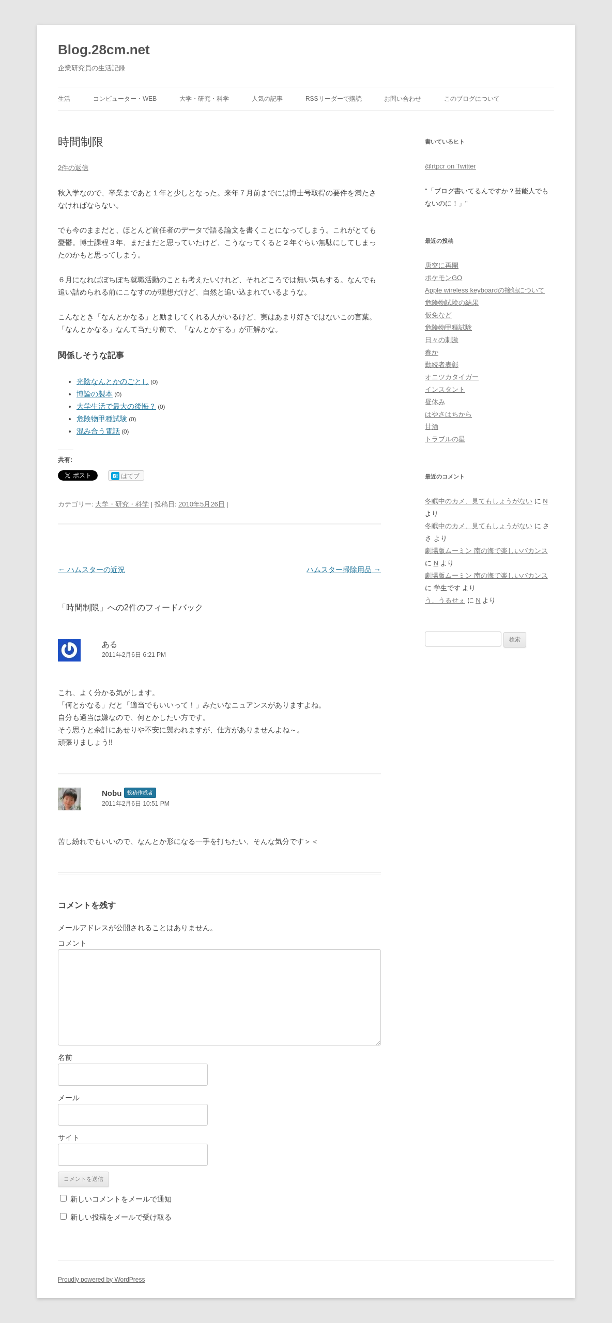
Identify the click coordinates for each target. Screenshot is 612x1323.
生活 (64, 98)
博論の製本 (94, 394)
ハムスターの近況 (91, 569)
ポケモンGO (443, 278)
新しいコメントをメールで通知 (121, 1199)
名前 (65, 1057)
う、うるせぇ (445, 600)
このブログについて (472, 98)
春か (431, 352)
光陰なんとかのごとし (112, 381)
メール (69, 1098)
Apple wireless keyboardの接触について (485, 290)
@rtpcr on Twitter (450, 166)
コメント (72, 943)
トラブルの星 (445, 439)
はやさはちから (448, 414)
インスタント (445, 389)
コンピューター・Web (125, 98)
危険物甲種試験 (101, 418)
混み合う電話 (98, 431)
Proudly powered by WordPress (101, 1279)
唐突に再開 (441, 265)
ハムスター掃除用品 (344, 569)
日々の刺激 (441, 340)
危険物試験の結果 (452, 302)
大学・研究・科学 (204, 98)
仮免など (438, 315)
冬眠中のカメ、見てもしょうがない (478, 501)
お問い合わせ (402, 98)
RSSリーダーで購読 (333, 98)
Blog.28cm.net (104, 49)
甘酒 (431, 426)
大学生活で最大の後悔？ (116, 406)
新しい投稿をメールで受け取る (121, 1217)
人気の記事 (267, 98)
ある (109, 644)
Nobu (111, 793)
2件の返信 (73, 168)
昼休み (435, 402)
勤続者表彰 (441, 364)
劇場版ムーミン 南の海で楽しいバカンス (486, 551)
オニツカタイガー (452, 377)
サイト (69, 1137)
